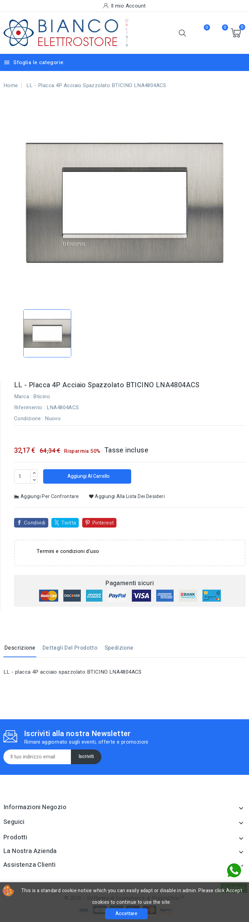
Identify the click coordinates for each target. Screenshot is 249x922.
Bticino (41, 396)
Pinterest (103, 523)
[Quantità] (22, 476)
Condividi (35, 523)
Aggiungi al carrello (88, 476)
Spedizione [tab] (119, 648)
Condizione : (28, 418)
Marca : (23, 396)
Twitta (68, 523)
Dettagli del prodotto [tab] (69, 648)
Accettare (126, 913)
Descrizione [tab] (19, 648)
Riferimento (28, 407)
